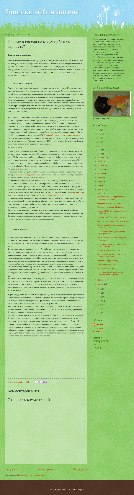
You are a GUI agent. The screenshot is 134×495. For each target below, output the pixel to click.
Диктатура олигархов (105, 269)
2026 (98, 130)
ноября (101, 161)
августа (101, 173)
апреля (101, 189)
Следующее (11, 469)
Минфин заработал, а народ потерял (111, 217)
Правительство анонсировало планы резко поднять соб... (111, 198)
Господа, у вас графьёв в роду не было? (112, 221)
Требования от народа (106, 264)
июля (100, 177)
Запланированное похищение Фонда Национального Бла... (111, 255)
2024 (98, 138)
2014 (98, 309)
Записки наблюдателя (42, 11)
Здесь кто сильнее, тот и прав (109, 203)
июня (100, 181)
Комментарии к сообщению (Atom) (32, 475)
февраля (101, 280)
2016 (98, 301)
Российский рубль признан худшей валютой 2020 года (111, 226)
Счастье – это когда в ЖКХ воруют (111, 207)
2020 (98, 154)
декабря (101, 157)
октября (101, 165)
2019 (98, 289)
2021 (98, 150)
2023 (98, 142)
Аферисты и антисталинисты (108, 250)
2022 (98, 146)
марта (100, 193)
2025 (98, 134)
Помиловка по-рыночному (107, 261)
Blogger (81, 490)
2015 (98, 305)
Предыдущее (80, 469)
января (101, 284)
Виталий (99, 325)
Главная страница (45, 469)
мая (99, 185)
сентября (101, 169)
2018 (98, 293)
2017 (98, 297)
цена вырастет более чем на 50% (49, 195)
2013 (98, 313)
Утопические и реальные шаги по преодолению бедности (110, 273)
